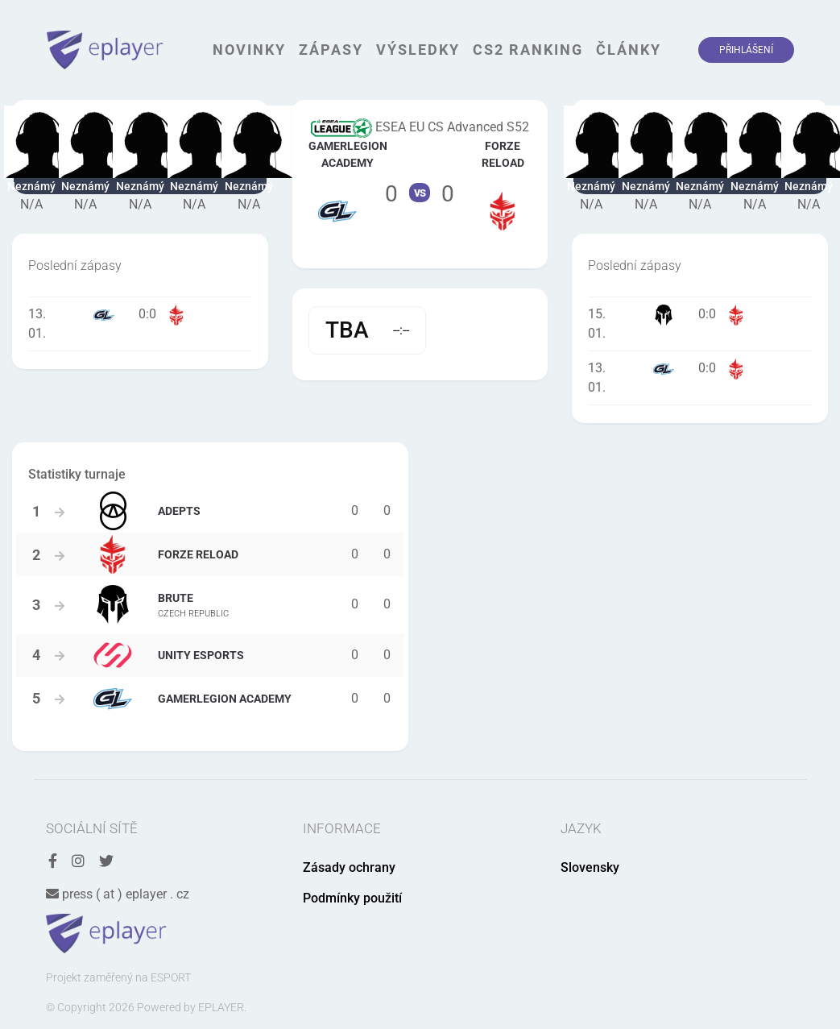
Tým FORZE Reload (503, 184)
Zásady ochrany (349, 867)
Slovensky (590, 867)
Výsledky (418, 49)
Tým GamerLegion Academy (337, 184)
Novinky (249, 49)
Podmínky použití (352, 898)
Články (628, 49)
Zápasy (331, 49)
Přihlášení (746, 50)
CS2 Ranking (528, 49)
